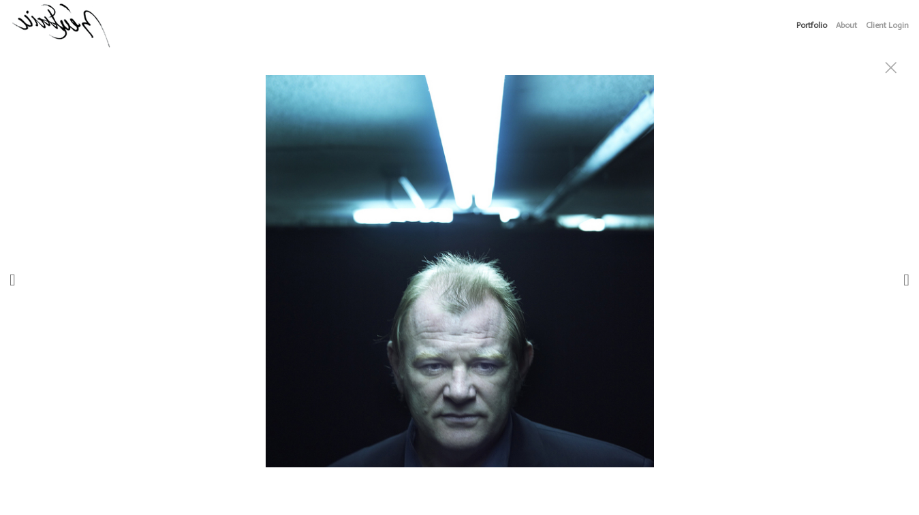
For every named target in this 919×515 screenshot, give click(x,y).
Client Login (887, 25)
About (846, 25)
